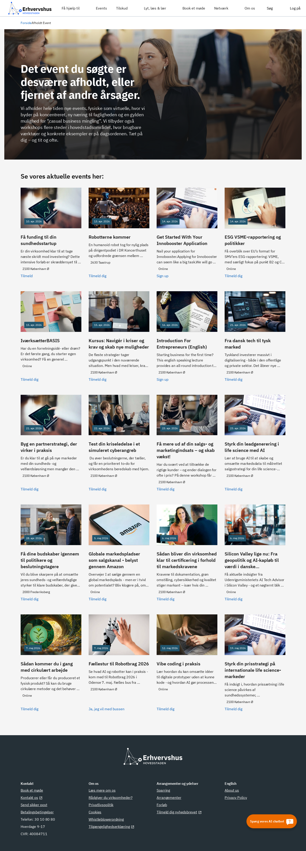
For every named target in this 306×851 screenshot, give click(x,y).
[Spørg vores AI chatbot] (271, 821)
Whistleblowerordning (106, 819)
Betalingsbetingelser (37, 812)
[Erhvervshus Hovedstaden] (30, 8)
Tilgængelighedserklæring (111, 826)
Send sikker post (34, 805)
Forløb (162, 805)
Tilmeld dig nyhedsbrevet (179, 812)
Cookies (95, 812)
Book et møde (32, 790)
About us (232, 790)
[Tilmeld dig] (119, 236)
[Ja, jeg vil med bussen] (119, 665)
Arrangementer (169, 797)
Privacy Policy (236, 797)
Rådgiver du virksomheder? (111, 797)
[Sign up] (187, 236)
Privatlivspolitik (101, 805)
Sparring (163, 790)
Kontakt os (32, 797)
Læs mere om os (102, 790)
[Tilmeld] (51, 236)
